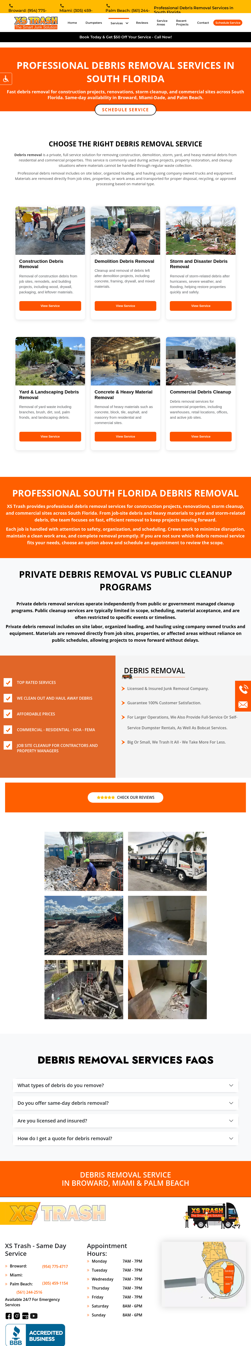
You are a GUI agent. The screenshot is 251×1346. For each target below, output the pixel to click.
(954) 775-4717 (54, 1266)
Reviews (142, 22)
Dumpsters (94, 22)
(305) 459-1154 (54, 1275)
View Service (50, 306)
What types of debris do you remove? (61, 1086)
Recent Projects (182, 22)
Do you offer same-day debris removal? (63, 1103)
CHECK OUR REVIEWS (125, 798)
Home (73, 22)
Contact (203, 22)
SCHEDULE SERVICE (125, 110)
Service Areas (162, 22)
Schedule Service (227, 22)
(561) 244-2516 (54, 1284)
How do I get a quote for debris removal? (65, 1139)
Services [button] (117, 23)
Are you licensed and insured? (52, 1121)
